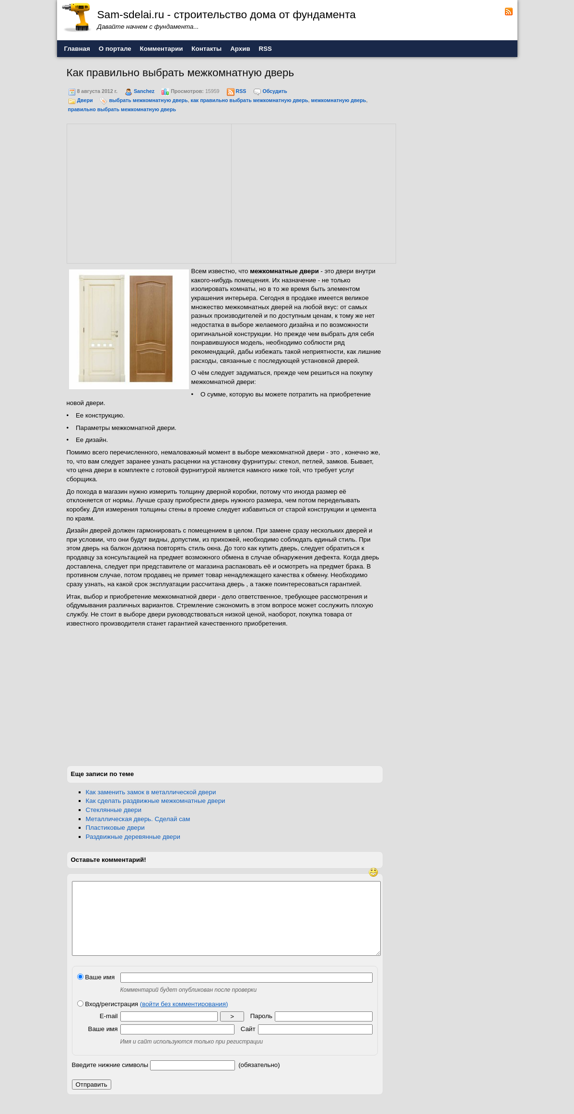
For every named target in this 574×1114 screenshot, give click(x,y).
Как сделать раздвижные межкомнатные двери (155, 800)
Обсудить (274, 91)
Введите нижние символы (110, 1079)
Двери (85, 100)
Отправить (91, 1098)
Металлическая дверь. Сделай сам (138, 819)
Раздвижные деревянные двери (133, 836)
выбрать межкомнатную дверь (148, 100)
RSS (240, 91)
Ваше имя (96, 991)
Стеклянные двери (113, 809)
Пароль (261, 1030)
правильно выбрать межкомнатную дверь (122, 109)
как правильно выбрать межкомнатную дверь (249, 100)
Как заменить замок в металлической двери (151, 792)
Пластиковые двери (115, 827)
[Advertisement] (149, 192)
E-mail (109, 1030)
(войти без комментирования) (184, 1018)
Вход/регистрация (152, 1018)
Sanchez (144, 91)
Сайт (248, 1043)
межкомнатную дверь (338, 100)
